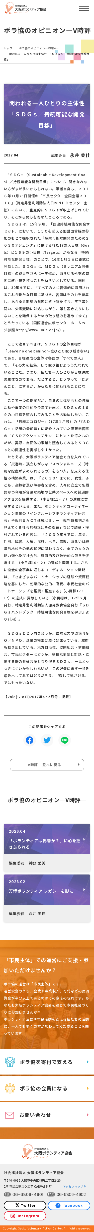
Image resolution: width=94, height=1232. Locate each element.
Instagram (28, 1215)
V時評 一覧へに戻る (44, 764)
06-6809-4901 (28, 1194)
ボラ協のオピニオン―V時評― (39, 48)
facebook (73, 1205)
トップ (8, 48)
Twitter (28, 1205)
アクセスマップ (73, 1186)
